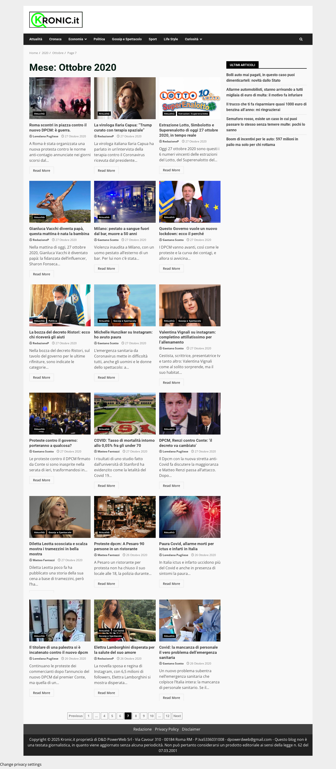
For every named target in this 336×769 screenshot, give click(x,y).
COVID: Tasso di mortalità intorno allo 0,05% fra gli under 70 (124, 414)
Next (177, 716)
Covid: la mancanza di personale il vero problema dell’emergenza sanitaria (190, 620)
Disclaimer (191, 729)
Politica (99, 39)
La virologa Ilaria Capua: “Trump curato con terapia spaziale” (124, 98)
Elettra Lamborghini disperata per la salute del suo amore (124, 620)
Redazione (142, 729)
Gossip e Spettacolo (127, 39)
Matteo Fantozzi (109, 451)
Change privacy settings (21, 764)
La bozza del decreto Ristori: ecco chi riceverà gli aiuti (60, 305)
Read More (41, 170)
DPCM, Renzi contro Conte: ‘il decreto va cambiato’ (190, 414)
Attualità (35, 39)
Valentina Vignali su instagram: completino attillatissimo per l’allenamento (190, 305)
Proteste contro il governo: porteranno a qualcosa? (60, 414)
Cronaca (55, 39)
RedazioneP (106, 136)
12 (167, 716)
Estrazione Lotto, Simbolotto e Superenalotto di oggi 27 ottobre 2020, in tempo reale (190, 98)
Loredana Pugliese (45, 136)
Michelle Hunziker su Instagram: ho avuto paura (124, 305)
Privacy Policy (167, 729)
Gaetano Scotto (108, 239)
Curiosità (191, 39)
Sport (153, 39)
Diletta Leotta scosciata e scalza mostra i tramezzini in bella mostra (60, 517)
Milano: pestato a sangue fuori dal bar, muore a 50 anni (124, 202)
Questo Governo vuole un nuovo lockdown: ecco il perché (190, 202)
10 (152, 716)
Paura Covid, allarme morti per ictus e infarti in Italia (190, 517)
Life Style (171, 39)
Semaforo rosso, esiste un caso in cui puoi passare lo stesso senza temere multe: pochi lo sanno (265, 124)
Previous (76, 716)
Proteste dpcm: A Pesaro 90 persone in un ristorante (124, 517)
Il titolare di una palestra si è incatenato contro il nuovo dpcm (60, 620)
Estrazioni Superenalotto (193, 113)
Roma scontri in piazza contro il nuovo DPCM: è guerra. (60, 98)
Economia (76, 39)
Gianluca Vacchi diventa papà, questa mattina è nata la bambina (60, 202)
